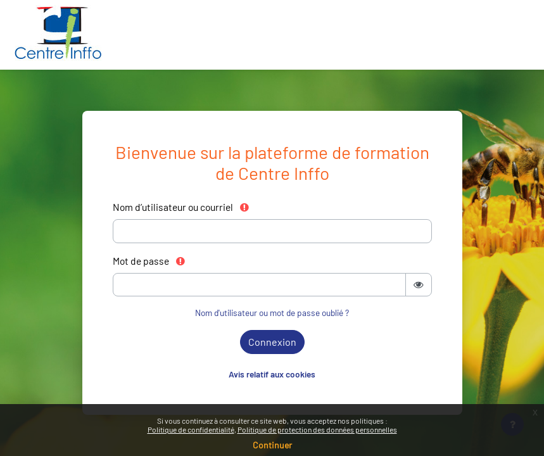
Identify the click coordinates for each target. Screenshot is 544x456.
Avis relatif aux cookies (272, 374)
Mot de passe (149, 261)
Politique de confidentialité (191, 429)
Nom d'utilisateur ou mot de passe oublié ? (272, 312)
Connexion (272, 342)
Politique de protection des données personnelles (317, 429)
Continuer (272, 445)
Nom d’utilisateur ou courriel (181, 207)
